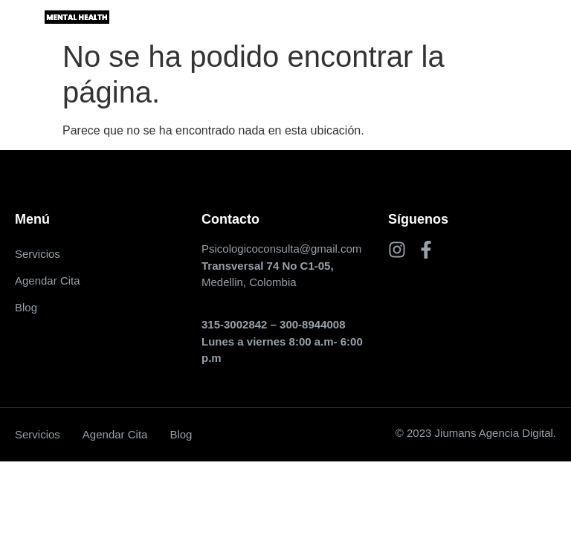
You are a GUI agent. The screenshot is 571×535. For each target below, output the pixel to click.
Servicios (37, 253)
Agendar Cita (47, 280)
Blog (26, 307)
